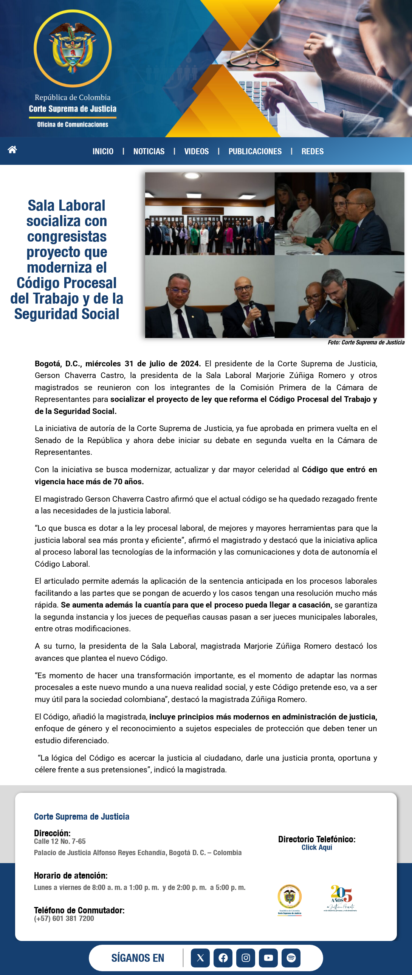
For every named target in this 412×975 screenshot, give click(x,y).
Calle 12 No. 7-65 (60, 841)
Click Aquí (317, 847)
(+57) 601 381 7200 (64, 918)
